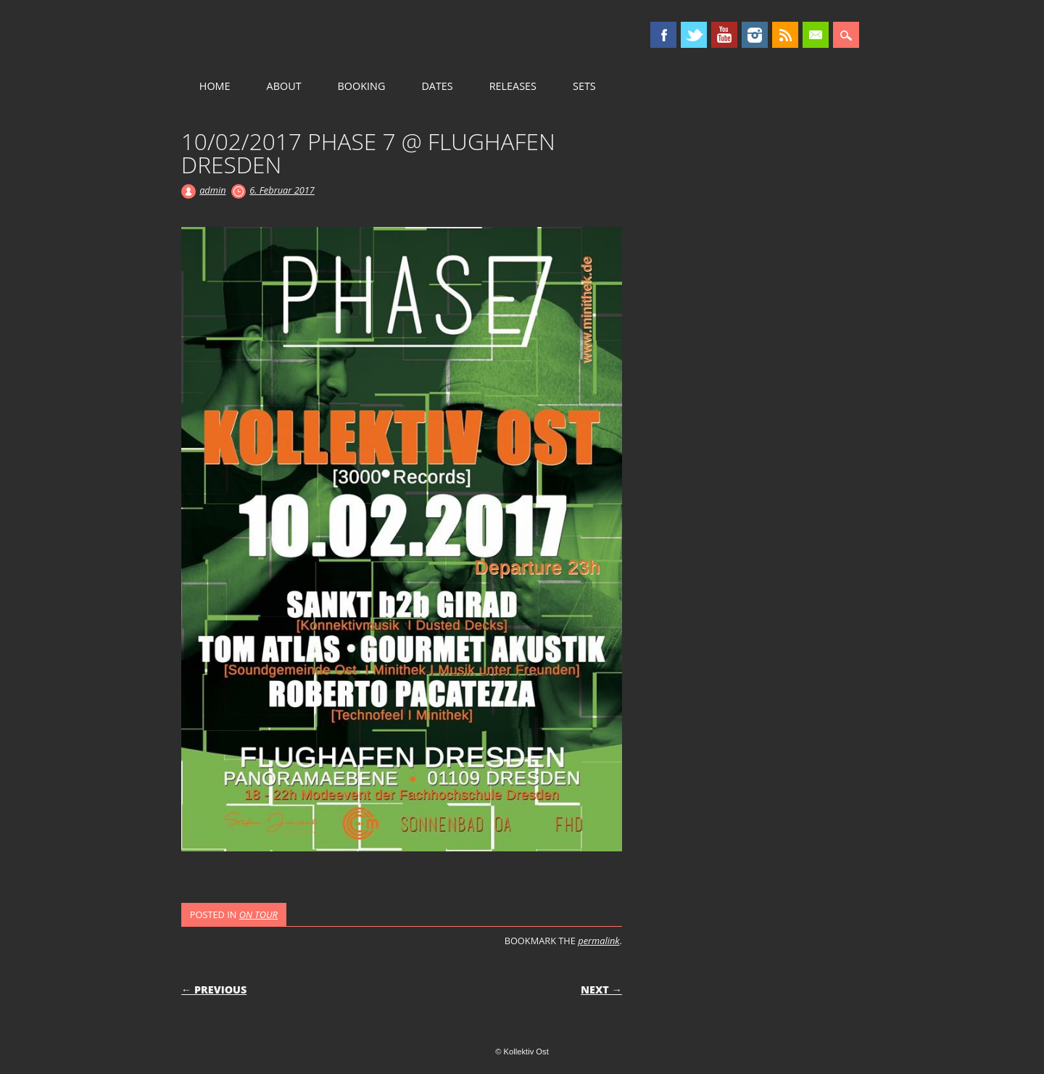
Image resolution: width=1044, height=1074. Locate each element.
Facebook (663, 35)
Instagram (755, 35)
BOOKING (362, 86)
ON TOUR (258, 914)
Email (816, 35)
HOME (215, 86)
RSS (785, 35)
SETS (584, 86)
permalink (598, 940)
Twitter (694, 35)
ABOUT (284, 86)
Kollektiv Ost (304, 35)
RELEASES (512, 86)
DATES (436, 86)
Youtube (724, 35)
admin (212, 190)
